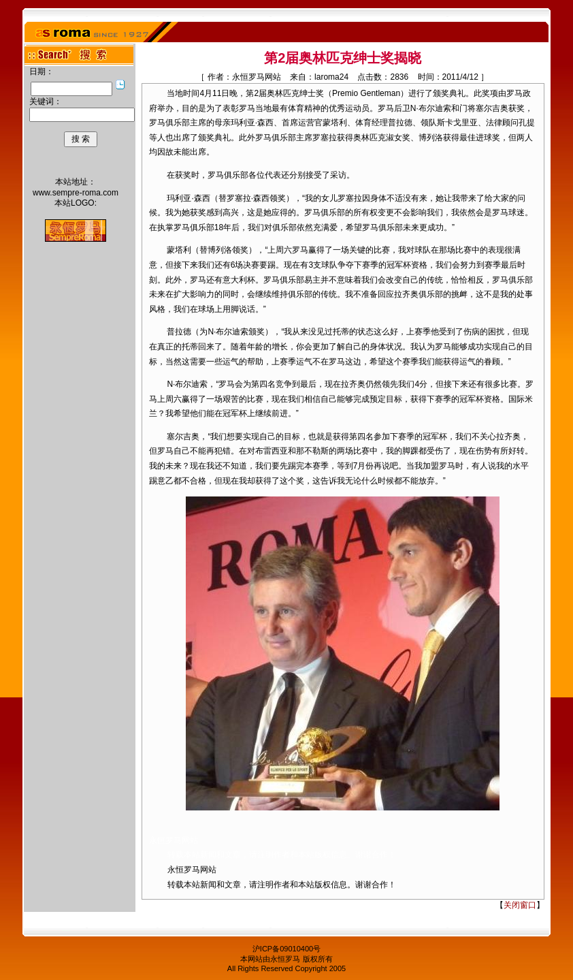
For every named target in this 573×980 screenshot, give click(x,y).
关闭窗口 (520, 905)
